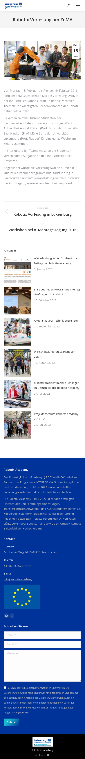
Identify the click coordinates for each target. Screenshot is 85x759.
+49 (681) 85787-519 (17, 566)
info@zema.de (21, 712)
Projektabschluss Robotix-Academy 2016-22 (56, 416)
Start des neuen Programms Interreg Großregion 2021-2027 (57, 292)
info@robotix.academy (18, 579)
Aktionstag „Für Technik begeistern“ (56, 320)
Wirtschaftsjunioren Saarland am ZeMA (54, 354)
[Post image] (17, 269)
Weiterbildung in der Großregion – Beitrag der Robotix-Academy (55, 260)
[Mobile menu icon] (77, 5)
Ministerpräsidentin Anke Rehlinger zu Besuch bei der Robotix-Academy (56, 385)
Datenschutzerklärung (51, 697)
